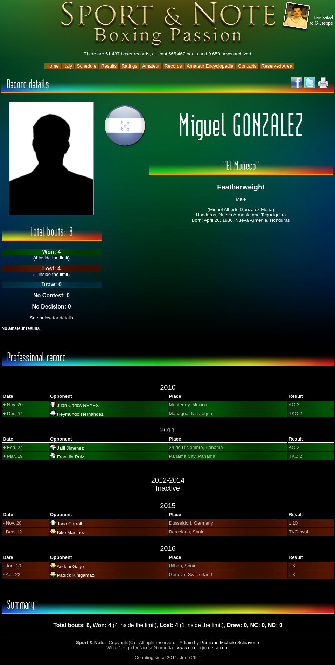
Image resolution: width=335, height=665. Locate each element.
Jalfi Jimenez (70, 448)
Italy (67, 66)
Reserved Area (276, 66)
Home (52, 66)
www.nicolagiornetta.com (202, 647)
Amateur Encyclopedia (210, 66)
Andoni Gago (70, 566)
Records (173, 66)
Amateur (151, 66)
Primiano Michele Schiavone (229, 642)
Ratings (129, 66)
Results (109, 66)
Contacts (247, 66)
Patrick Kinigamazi (76, 575)
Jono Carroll (69, 523)
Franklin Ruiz (70, 456)
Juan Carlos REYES (78, 405)
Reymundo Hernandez (80, 414)
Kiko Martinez (71, 532)
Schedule (87, 66)
